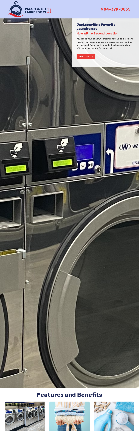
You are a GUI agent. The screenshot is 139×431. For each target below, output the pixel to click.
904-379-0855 (115, 9)
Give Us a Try (86, 56)
